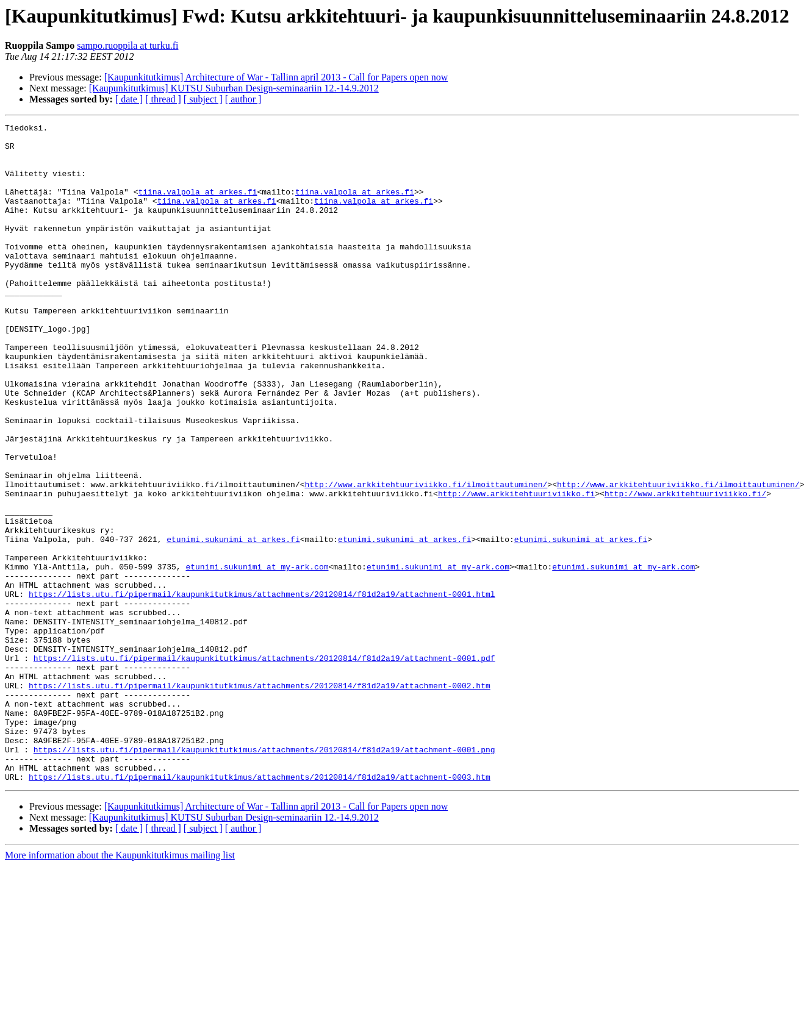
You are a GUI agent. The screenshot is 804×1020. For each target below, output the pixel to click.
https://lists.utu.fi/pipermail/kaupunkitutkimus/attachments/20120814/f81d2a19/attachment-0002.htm (259, 798)
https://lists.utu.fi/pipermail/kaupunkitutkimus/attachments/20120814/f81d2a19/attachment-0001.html (262, 688)
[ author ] (243, 99)
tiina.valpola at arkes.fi (197, 206)
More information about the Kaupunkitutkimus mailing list (120, 987)
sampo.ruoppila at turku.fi (127, 45)
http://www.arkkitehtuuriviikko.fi (516, 568)
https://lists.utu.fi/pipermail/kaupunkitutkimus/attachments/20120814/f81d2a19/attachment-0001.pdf (264, 765)
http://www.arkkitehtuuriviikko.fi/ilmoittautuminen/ (425, 557)
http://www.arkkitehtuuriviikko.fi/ (685, 568)
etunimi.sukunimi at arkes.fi (233, 623)
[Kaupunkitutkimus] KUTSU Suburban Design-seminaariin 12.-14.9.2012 (234, 88)
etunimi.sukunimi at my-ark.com (256, 656)
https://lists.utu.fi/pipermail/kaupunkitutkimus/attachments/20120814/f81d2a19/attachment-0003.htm (259, 908)
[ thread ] (163, 99)
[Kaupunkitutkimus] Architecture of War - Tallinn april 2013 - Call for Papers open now (276, 77)
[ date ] (129, 99)
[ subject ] (203, 99)
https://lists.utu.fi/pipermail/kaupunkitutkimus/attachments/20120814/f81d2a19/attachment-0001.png (264, 875)
